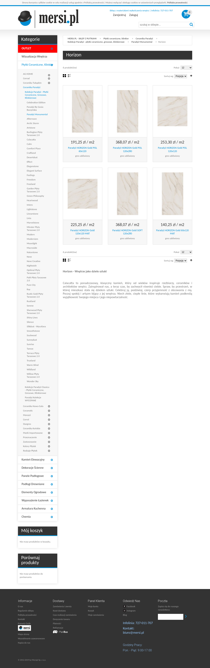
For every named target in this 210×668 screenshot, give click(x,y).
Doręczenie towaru (61, 619)
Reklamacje (58, 627)
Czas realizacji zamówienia (64, 615)
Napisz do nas (24, 642)
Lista (69, 75)
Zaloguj (133, 15)
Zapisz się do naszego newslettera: (168, 608)
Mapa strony (23, 634)
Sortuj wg (168, 76)
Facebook (129, 606)
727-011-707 (144, 623)
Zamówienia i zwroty (62, 606)
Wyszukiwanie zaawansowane (31, 638)
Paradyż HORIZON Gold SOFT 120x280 (127, 232)
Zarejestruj (119, 15)
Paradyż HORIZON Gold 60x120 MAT (172, 232)
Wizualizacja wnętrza (34, 56)
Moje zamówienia (96, 615)
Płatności (57, 623)
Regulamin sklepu (26, 610)
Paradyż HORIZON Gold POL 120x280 (127, 149)
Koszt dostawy (59, 610)
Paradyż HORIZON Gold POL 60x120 (82, 149)
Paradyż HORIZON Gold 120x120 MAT (82, 232)
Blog (125, 615)
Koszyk (91, 610)
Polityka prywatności (177, 2)
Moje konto (93, 606)
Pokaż (176, 67)
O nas (20, 606)
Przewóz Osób (24, 623)
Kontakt (21, 619)
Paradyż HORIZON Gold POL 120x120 (172, 149)
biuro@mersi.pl (133, 633)
